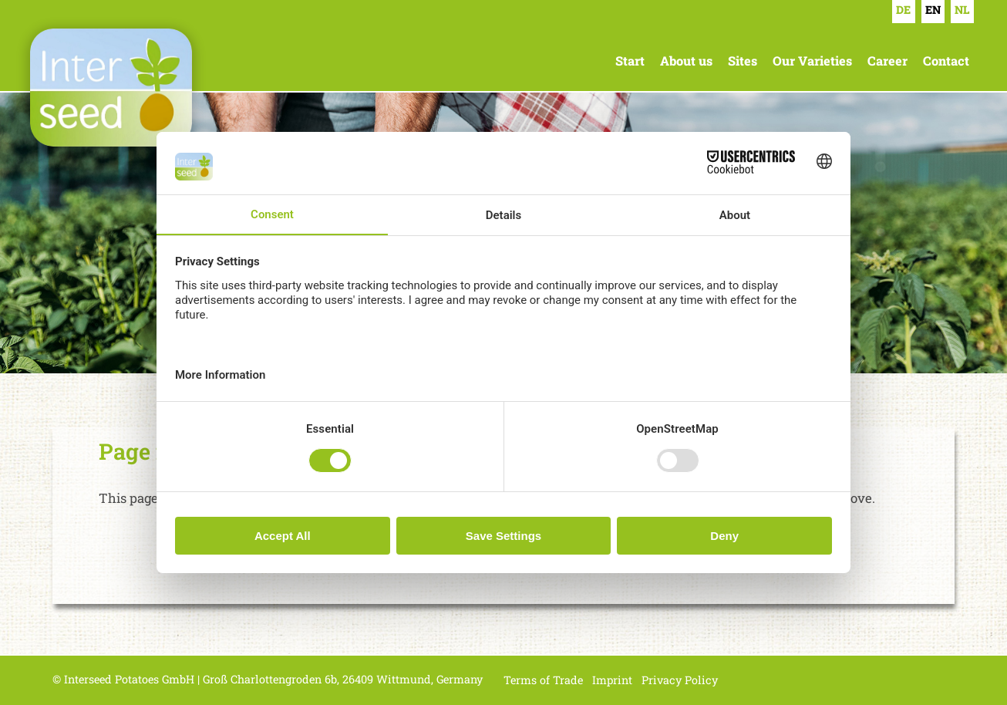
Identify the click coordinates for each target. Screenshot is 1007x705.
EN (933, 9)
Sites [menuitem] (742, 60)
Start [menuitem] (630, 60)
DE (903, 9)
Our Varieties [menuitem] (812, 60)
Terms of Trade (543, 680)
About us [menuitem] (686, 60)
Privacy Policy (680, 680)
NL (962, 9)
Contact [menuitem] (946, 60)
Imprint (612, 680)
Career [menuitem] (887, 60)
